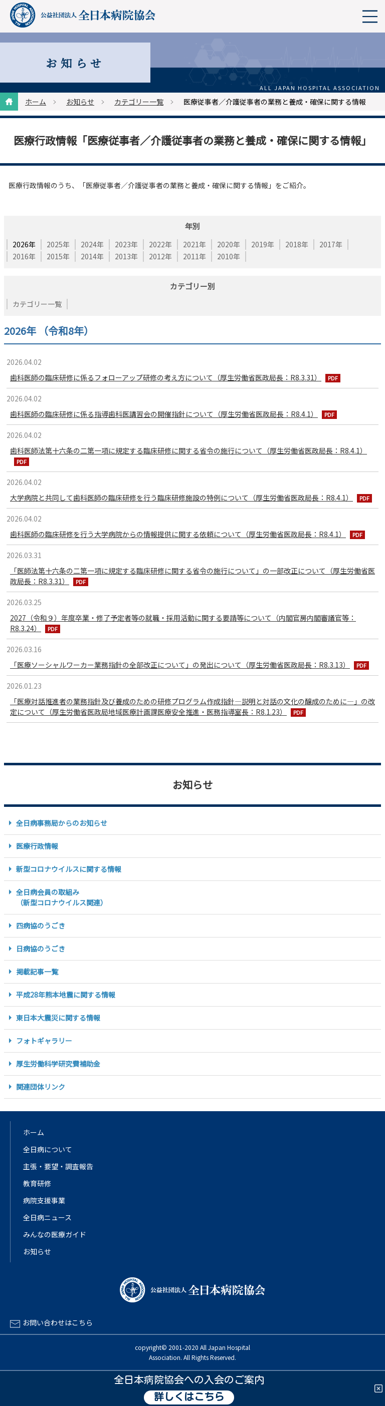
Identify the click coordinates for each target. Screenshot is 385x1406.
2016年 (24, 256)
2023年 (126, 244)
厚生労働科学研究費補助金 (58, 1064)
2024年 (92, 244)
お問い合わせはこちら (58, 1322)
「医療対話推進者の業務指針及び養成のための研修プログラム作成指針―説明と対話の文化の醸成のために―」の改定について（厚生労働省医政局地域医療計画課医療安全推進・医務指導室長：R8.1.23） (192, 706)
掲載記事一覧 (37, 972)
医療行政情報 (37, 846)
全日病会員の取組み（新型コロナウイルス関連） (61, 897)
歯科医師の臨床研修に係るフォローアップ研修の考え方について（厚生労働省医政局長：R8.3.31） (165, 377)
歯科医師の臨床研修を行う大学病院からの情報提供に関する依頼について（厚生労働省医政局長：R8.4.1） (178, 534)
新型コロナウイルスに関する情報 (68, 869)
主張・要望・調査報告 (58, 1166)
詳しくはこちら (189, 1397)
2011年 (194, 256)
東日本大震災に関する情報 (58, 1018)
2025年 (58, 244)
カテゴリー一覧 (138, 102)
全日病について (47, 1149)
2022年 (160, 244)
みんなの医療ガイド (54, 1234)
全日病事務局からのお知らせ (61, 823)
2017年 (330, 244)
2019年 (262, 244)
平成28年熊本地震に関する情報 (65, 995)
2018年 (296, 244)
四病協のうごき (40, 925)
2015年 (58, 256)
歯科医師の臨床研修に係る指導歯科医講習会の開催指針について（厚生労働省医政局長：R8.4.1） (164, 414)
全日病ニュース (47, 1217)
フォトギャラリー (44, 1041)
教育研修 (37, 1183)
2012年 (160, 256)
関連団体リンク (40, 1087)
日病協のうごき (40, 949)
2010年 (228, 256)
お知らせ (80, 102)
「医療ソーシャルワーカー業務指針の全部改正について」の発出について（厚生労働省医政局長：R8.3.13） (180, 665)
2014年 (92, 256)
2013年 (126, 256)
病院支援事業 (44, 1200)
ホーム (35, 102)
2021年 (194, 244)
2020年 (228, 244)
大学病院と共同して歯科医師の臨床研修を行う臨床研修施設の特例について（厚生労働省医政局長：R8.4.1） (181, 498)
